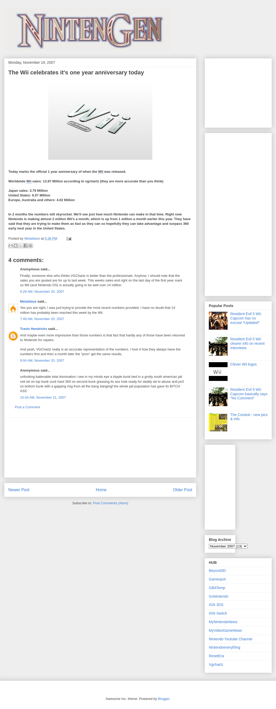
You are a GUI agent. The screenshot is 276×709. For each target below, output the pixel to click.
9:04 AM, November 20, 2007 (42, 360)
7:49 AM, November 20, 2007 (42, 319)
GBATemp (217, 588)
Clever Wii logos (243, 364)
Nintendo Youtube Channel (230, 639)
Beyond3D (217, 571)
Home (101, 490)
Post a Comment (27, 407)
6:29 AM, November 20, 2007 (42, 291)
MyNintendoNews (223, 622)
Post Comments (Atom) (110, 503)
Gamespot (217, 579)
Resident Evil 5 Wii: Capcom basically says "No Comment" (248, 393)
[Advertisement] (100, 447)
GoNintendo (218, 596)
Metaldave (28, 301)
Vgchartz (216, 664)
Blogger (163, 699)
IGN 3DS (216, 605)
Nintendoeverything (224, 647)
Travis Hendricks (33, 329)
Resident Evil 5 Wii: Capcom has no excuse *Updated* (246, 318)
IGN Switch (218, 613)
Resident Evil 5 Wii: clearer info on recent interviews (247, 343)
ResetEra (216, 656)
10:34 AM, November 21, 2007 (43, 397)
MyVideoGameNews (225, 630)
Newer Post (18, 490)
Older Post (182, 490)
